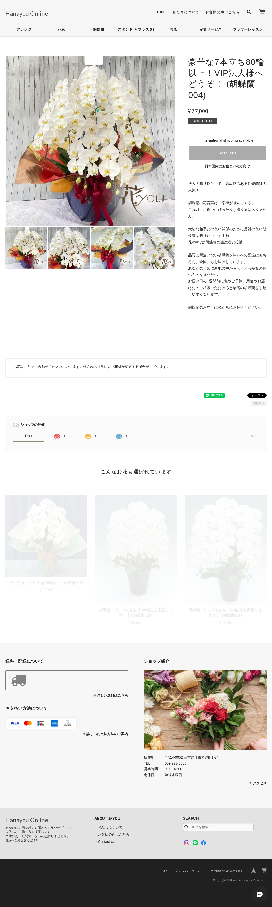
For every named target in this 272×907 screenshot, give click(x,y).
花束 (61, 29)
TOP (164, 870)
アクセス (260, 783)
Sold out (227, 153)
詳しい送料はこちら (112, 695)
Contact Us (106, 842)
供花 (173, 29)
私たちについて (186, 12)
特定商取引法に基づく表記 (227, 870)
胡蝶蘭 (98, 29)
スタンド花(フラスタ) (136, 29)
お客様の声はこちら (222, 12)
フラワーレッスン (248, 29)
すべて (28, 436)
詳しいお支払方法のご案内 (107, 734)
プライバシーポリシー (188, 870)
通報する (258, 403)
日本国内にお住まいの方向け (227, 166)
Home (161, 12)
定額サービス (211, 29)
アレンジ (24, 29)
